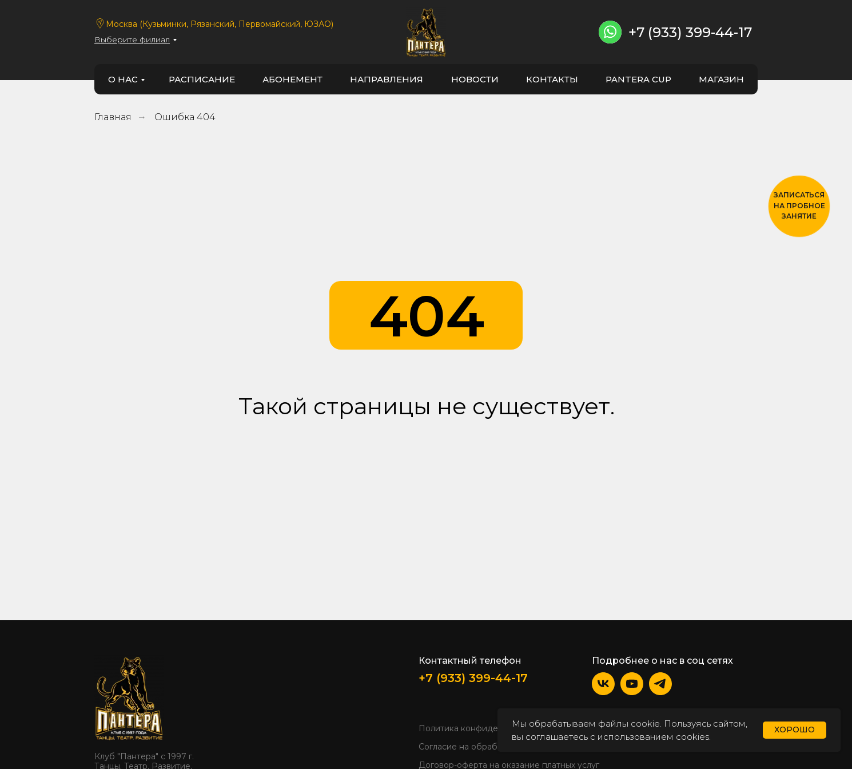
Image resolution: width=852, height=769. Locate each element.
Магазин (721, 79)
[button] (799, 206)
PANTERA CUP (638, 79)
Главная (113, 117)
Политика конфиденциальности (485, 728)
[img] (129, 697)
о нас (123, 79)
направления (386, 79)
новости (475, 79)
